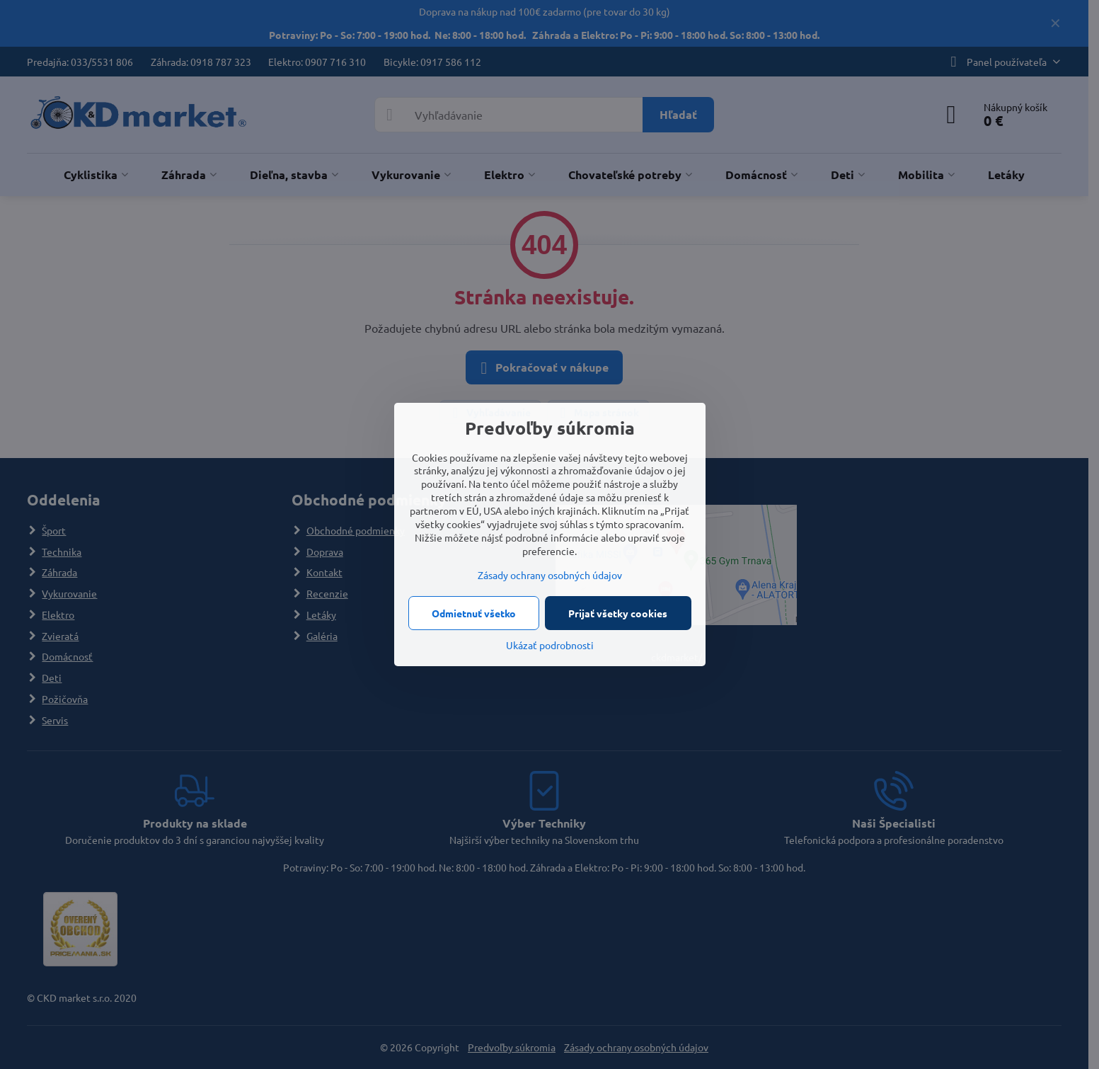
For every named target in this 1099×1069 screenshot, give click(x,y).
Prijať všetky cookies (617, 613)
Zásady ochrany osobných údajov (550, 574)
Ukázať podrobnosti (550, 645)
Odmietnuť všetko (474, 613)
